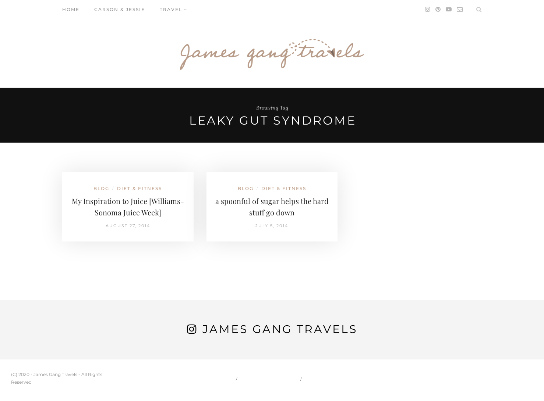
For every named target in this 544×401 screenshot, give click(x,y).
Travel (171, 9)
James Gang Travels (279, 329)
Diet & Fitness (139, 188)
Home (71, 9)
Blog (101, 188)
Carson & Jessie (119, 9)
